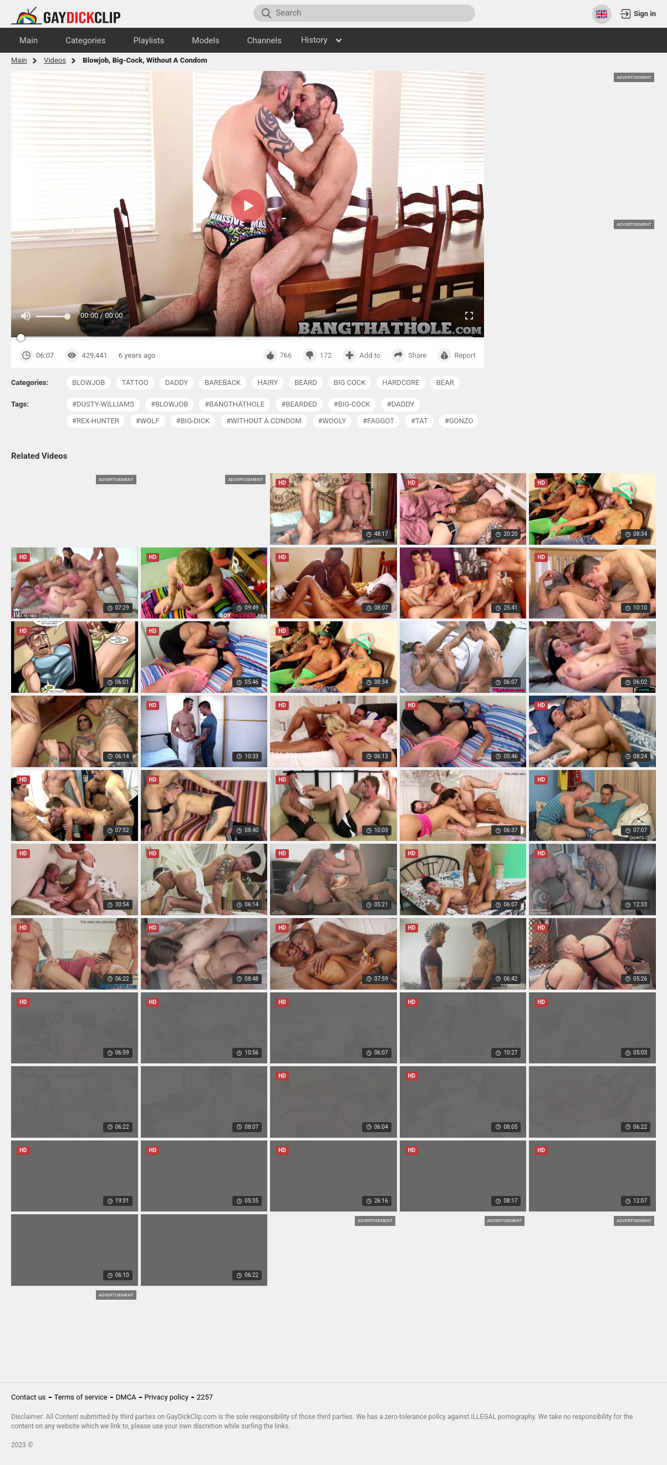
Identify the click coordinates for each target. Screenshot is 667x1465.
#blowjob (169, 404)
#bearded (299, 404)
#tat (419, 421)
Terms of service (81, 1397)
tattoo (134, 382)
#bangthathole (234, 404)
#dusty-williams (103, 404)
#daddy (400, 404)
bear (445, 382)
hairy (267, 382)
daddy (176, 382)
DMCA (126, 1397)
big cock (350, 382)
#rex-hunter (95, 421)
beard (305, 382)
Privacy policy (167, 1397)
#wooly (332, 421)
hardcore (400, 382)
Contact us (28, 1397)
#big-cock (352, 404)
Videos (55, 60)
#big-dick (193, 421)
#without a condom (263, 421)
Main (19, 60)
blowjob (88, 382)
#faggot (378, 421)
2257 (205, 1397)
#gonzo (459, 421)
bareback (223, 382)
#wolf (148, 421)
